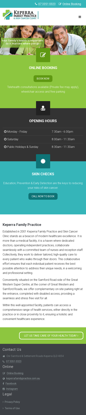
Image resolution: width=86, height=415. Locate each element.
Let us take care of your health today (51, 335)
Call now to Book (43, 196)
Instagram (12, 388)
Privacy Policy (12, 401)
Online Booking (72, 4)
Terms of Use (12, 408)
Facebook (11, 383)
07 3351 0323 (47, 4)
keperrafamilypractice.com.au (23, 378)
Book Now (43, 78)
